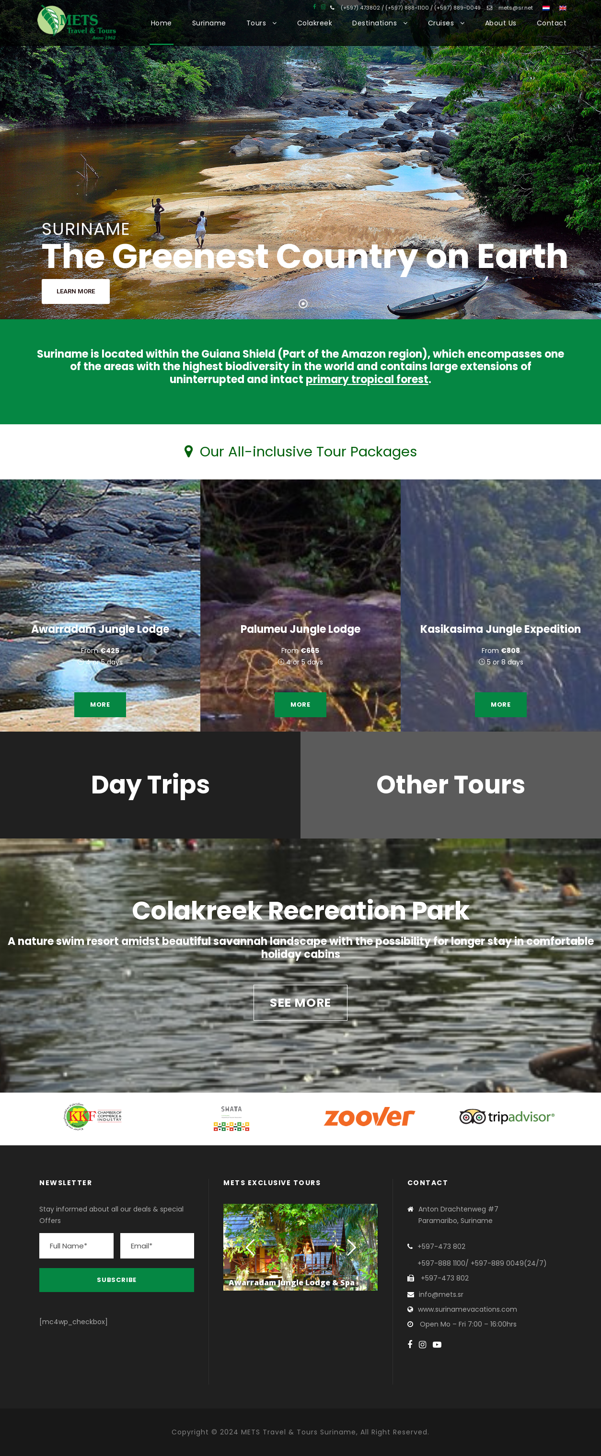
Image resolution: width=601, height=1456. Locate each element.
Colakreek (315, 23)
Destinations (374, 23)
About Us (501, 23)
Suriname (209, 23)
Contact (552, 23)
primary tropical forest (367, 379)
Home (161, 23)
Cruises (441, 23)
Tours (256, 23)
